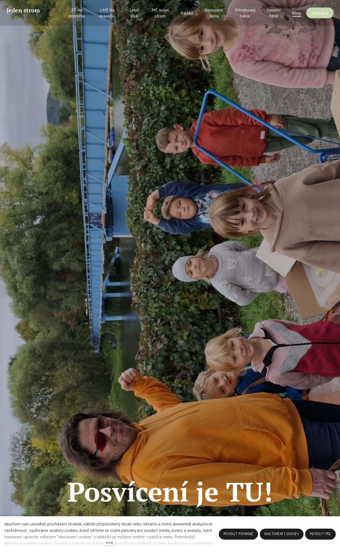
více (109, 542)
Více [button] (318, 15)
